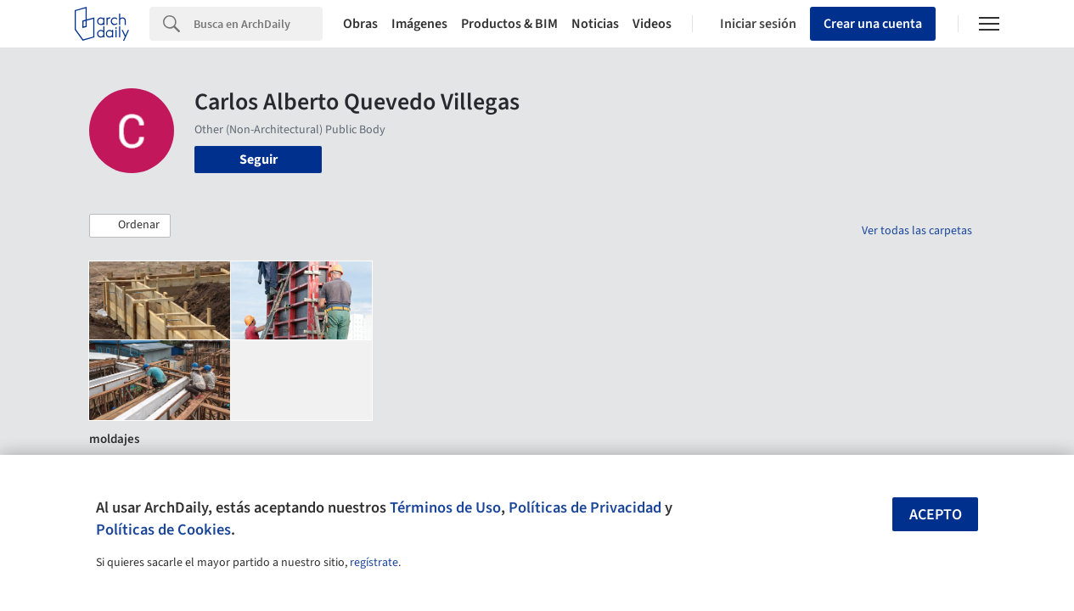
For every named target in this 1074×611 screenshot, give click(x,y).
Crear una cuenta (873, 23)
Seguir (258, 159)
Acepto (935, 514)
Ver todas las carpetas (917, 231)
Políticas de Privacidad (585, 507)
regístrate (374, 562)
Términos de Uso (445, 507)
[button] (130, 226)
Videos (652, 24)
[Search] (258, 24)
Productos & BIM (509, 24)
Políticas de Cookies (163, 530)
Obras (360, 24)
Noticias (595, 24)
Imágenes (419, 24)
